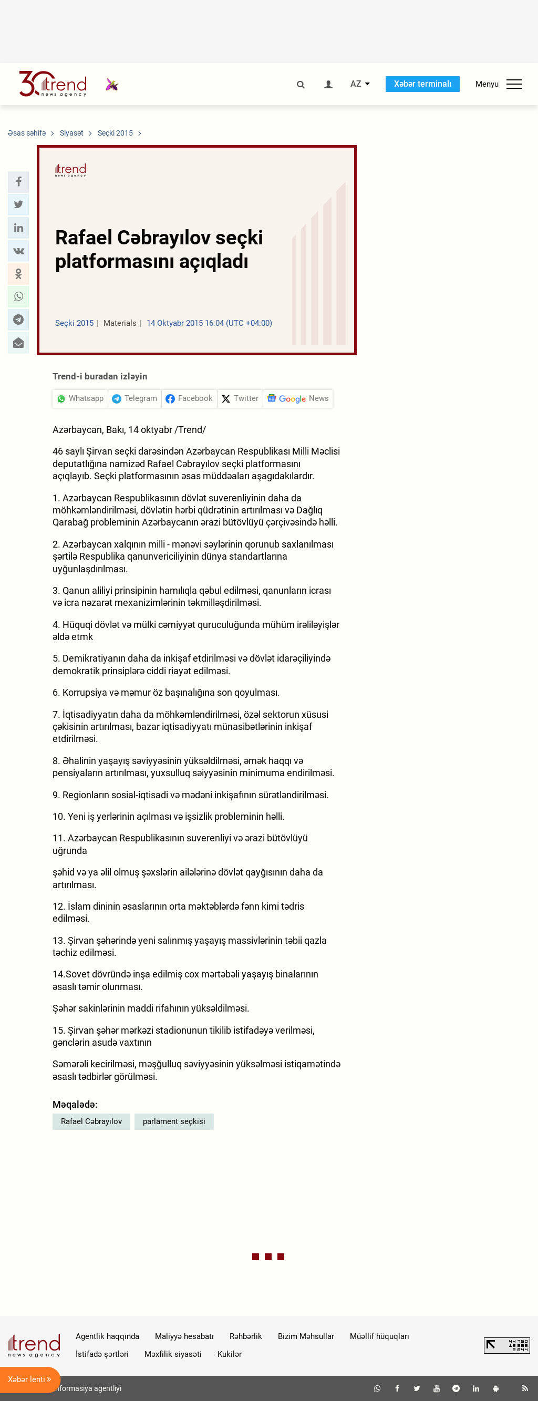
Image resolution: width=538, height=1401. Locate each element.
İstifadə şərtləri (102, 1354)
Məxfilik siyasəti (173, 1354)
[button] (18, 182)
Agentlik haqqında (107, 1336)
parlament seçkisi (174, 1121)
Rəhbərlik (246, 1336)
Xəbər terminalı (422, 84)
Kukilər (230, 1354)
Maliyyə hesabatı (184, 1336)
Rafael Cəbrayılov (91, 1121)
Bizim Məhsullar (306, 1336)
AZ (355, 84)
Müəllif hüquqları (379, 1336)
